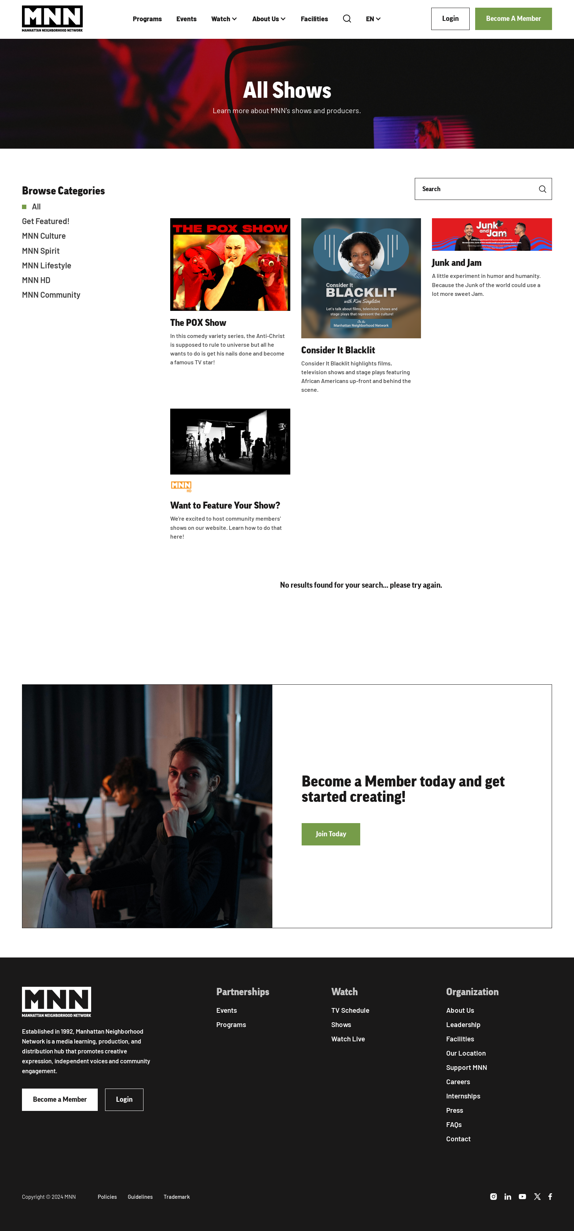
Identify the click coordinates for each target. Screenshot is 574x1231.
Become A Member (513, 18)
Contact (458, 1138)
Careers (458, 1081)
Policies (107, 1196)
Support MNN (466, 1067)
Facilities (314, 19)
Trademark (177, 1196)
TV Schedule (350, 1010)
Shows (341, 1024)
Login (450, 18)
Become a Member (60, 1099)
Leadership (463, 1024)
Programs (147, 19)
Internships (463, 1095)
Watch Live (348, 1038)
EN (370, 19)
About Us (265, 19)
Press (454, 1110)
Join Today (331, 834)
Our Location (466, 1053)
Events (186, 19)
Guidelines (140, 1196)
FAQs (454, 1124)
